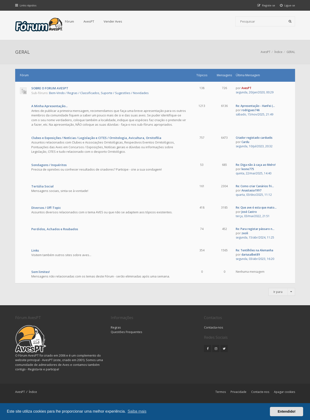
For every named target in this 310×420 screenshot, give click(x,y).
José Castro (249, 212)
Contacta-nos (213, 327)
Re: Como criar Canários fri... (255, 186)
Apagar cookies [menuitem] (284, 392)
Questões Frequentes (126, 332)
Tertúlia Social (42, 186)
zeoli (244, 233)
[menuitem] (287, 5)
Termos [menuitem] (220, 392)
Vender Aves (113, 21)
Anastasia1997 (251, 190)
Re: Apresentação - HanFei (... (255, 106)
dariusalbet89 (250, 255)
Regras (116, 327)
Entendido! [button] (287, 411)
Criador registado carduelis (254, 138)
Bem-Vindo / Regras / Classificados (74, 93)
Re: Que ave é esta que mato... (256, 207)
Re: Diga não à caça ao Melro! (256, 165)
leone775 (247, 169)
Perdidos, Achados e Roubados (54, 229)
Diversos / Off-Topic (46, 207)
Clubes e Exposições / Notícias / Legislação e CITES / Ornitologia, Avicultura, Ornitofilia (96, 138)
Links (35, 250)
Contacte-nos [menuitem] (260, 392)
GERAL (22, 52)
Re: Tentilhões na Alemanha (254, 250)
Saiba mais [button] (137, 411)
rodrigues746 (250, 110)
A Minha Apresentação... (49, 106)
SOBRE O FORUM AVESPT (49, 88)
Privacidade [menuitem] (238, 392)
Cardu (245, 142)
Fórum (69, 21)
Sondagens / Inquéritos (49, 165)
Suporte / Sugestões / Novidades (125, 93)
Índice (33, 392)
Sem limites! (40, 272)
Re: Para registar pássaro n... (255, 229)
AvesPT (88, 21)
